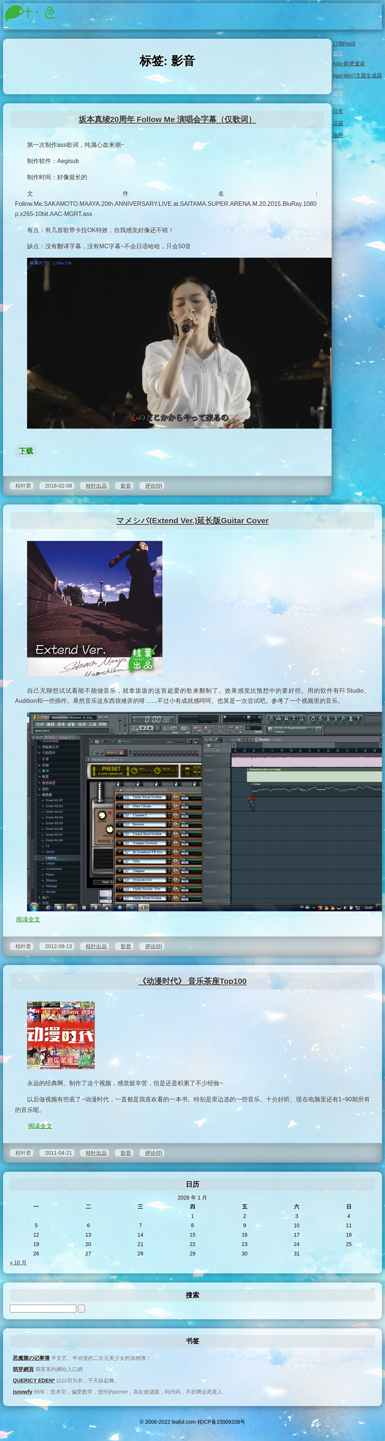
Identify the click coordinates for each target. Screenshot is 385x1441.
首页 (337, 53)
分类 (337, 101)
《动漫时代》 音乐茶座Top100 (192, 981)
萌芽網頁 (23, 1369)
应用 (337, 135)
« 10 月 (18, 1263)
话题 (337, 123)
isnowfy (22, 1392)
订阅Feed (343, 44)
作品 (337, 85)
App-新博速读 (348, 63)
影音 (126, 486)
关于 (337, 145)
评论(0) (153, 486)
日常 (337, 111)
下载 (26, 451)
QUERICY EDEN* (34, 1381)
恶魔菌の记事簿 (31, 1358)
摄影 (337, 93)
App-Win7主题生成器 (357, 76)
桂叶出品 (96, 486)
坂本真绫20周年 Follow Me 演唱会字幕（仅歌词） (167, 119)
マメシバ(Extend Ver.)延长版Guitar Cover (192, 520)
